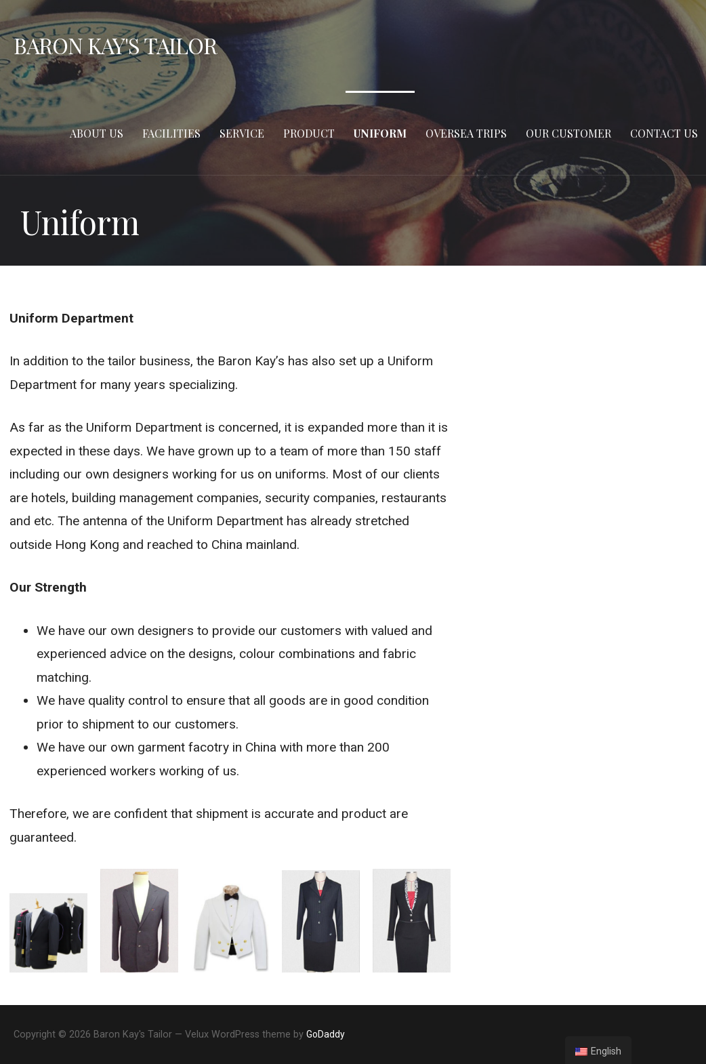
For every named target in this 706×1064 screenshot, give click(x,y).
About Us (96, 133)
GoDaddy (325, 1034)
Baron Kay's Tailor (115, 45)
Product (309, 133)
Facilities (171, 133)
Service (242, 133)
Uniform (380, 133)
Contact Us (664, 133)
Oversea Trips (466, 133)
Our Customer (568, 133)
